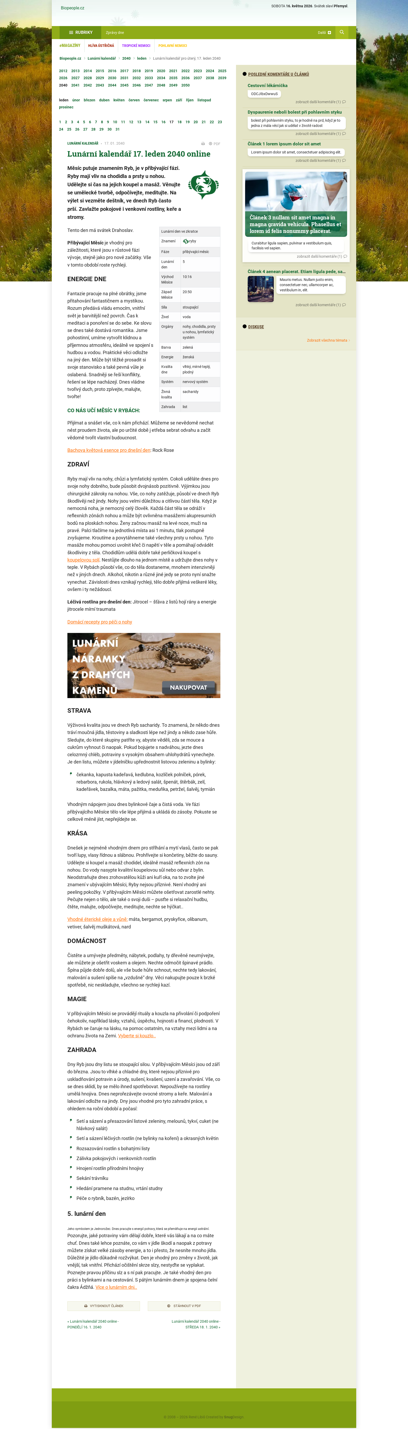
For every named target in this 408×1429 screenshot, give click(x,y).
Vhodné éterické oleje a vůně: (97, 919)
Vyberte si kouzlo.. (137, 1035)
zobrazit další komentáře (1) (318, 102)
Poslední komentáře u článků (276, 74)
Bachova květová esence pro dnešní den (108, 450)
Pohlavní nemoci (172, 46)
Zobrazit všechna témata (327, 340)
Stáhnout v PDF (184, 1306)
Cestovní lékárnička (268, 85)
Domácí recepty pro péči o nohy (99, 622)
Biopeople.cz (72, 8)
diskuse (253, 326)
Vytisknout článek (104, 1306)
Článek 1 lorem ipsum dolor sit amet (284, 143)
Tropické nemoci (136, 46)
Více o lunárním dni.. (116, 1287)
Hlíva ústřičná (101, 46)
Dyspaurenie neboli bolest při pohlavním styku (295, 112)
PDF (214, 144)
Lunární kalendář (102, 58)
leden (141, 58)
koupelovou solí (83, 560)
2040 (126, 58)
